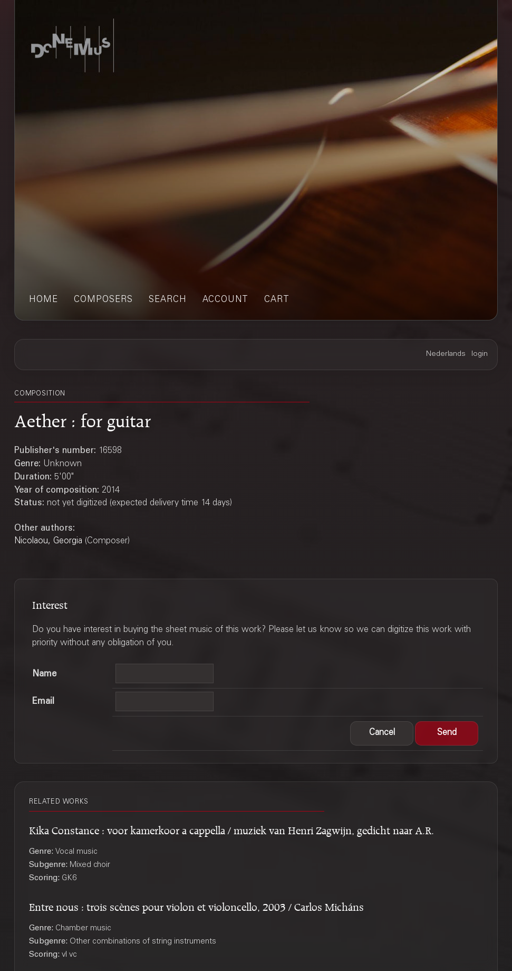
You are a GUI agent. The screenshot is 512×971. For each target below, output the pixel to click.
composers (103, 300)
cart (276, 300)
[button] (381, 733)
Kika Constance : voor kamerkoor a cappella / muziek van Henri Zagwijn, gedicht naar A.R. (231, 829)
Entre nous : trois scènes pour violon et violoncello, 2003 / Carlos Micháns (196, 905)
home (43, 300)
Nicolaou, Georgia (48, 541)
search (168, 300)
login (479, 354)
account (225, 300)
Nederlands (446, 354)
